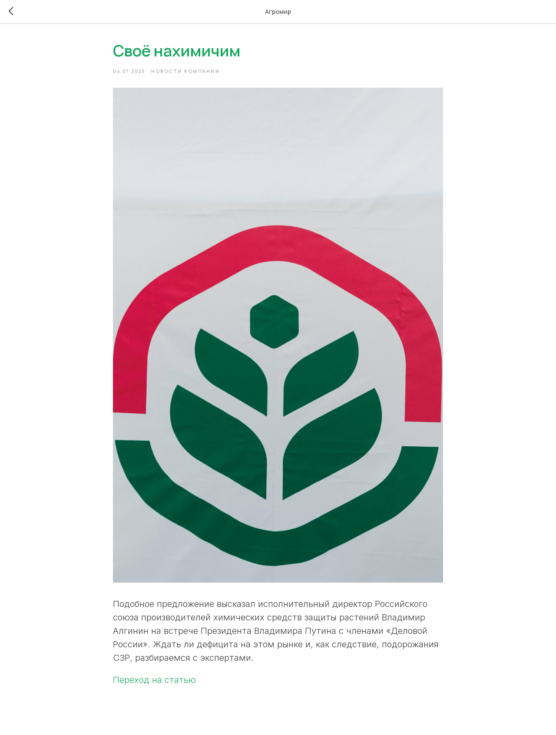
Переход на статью (154, 680)
